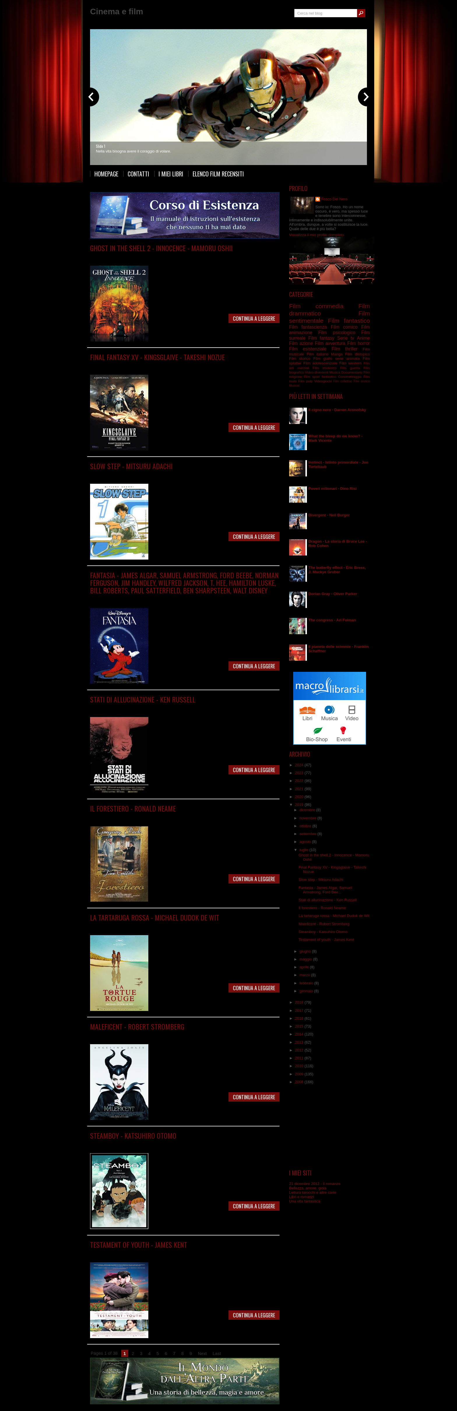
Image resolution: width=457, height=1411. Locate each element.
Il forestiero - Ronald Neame (133, 808)
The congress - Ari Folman (332, 620)
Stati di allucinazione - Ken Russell (142, 699)
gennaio (307, 991)
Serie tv (345, 338)
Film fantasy (206, 365)
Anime (139, 256)
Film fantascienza (189, 256)
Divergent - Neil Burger (329, 515)
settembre (308, 834)
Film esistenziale (307, 348)
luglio (305, 850)
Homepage (106, 173)
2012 (300, 1050)
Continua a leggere (254, 318)
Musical (294, 385)
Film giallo (322, 358)
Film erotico (362, 381)
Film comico (344, 327)
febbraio (307, 983)
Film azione (301, 343)
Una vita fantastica (304, 1201)
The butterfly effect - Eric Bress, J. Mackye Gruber (337, 569)
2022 (300, 781)
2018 (300, 1002)
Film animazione (159, 256)
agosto (306, 841)
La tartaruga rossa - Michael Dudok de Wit (154, 917)
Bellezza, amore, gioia (307, 1188)
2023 (300, 773)
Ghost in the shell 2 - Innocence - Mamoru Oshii (161, 248)
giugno (306, 951)
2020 (300, 797)
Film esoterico (325, 368)
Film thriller (345, 348)
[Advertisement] (329, 1127)
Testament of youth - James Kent (138, 1244)
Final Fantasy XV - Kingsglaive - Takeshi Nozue (157, 357)
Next (202, 1353)
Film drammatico (148, 707)
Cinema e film (116, 11)
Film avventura (330, 343)
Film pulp (305, 381)
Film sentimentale (174, 1253)
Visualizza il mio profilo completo (316, 235)
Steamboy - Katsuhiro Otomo (133, 1135)
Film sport (312, 376)
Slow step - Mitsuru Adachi (131, 466)
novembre (308, 818)
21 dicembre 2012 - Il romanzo (314, 1184)
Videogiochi (323, 381)
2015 (300, 1026)
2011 (300, 1058)
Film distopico (357, 354)
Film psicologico (202, 707)
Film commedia (143, 816)
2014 (300, 1034)
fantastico (329, 376)
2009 (300, 1074)
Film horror (358, 343)
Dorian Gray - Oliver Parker (332, 594)
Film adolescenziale (320, 363)
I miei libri (171, 173)
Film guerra (350, 368)
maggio (306, 959)
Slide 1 (100, 146)
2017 (300, 1010)
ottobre (306, 826)
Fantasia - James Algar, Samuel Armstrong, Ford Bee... (325, 890)
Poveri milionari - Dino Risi (332, 488)
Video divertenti (316, 372)
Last (217, 1353)
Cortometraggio (350, 376)
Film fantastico (183, 365)
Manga (139, 474)
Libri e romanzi (301, 1197)
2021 (300, 789)
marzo (305, 975)
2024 (300, 765)
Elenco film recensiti (218, 173)
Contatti (138, 173)
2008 (300, 1082)
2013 (300, 1042)
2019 (300, 804)
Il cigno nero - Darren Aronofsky (337, 410)
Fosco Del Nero (334, 199)
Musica (334, 372)
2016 (300, 1018)
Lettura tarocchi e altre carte (312, 1192)
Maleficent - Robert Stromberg (137, 1026)
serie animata (347, 358)
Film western (350, 363)
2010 (300, 1066)
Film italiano (317, 354)
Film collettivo (342, 381)
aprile (305, 967)
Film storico (299, 358)
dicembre (308, 810)
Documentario (352, 372)
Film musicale (170, 598)
